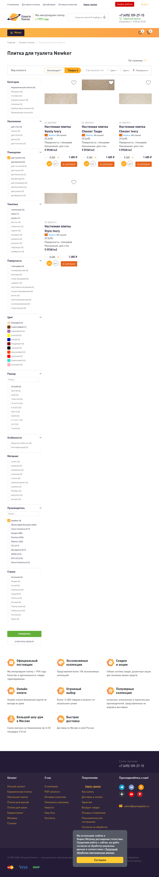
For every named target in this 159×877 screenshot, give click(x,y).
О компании (13, 4)
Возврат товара (90, 807)
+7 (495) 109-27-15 (131, 15)
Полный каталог (16, 786)
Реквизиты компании (56, 802)
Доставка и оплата (31, 4)
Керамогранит (15, 812)
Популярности (141, 70)
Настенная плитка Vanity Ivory (58, 129)
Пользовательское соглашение (92, 819)
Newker (53, 135)
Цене (110, 70)
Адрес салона (90, 4)
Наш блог (50, 812)
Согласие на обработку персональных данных (94, 828)
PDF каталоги (52, 791)
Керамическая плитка (19, 791)
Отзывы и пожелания (93, 812)
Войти (144, 4)
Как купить (88, 791)
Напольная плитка (17, 796)
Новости (49, 807)
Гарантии (87, 802)
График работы (125, 4)
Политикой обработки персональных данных (97, 851)
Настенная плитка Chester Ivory (132, 129)
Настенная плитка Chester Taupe (95, 129)
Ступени (11, 823)
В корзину (69, 164)
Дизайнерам (49, 4)
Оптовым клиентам (67, 4)
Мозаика (12, 818)
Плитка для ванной (18, 802)
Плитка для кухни (17, 807)
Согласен (100, 860)
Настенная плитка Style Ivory (58, 228)
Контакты (50, 818)
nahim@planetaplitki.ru (136, 806)
